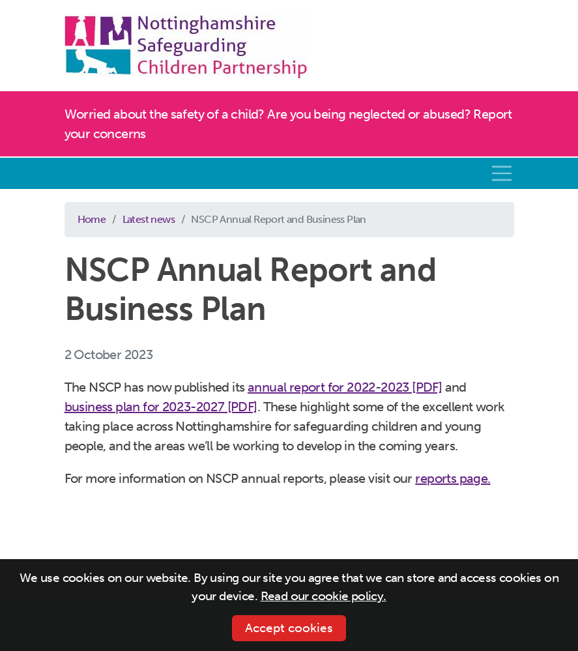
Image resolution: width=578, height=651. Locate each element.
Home (92, 219)
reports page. (452, 478)
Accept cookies (289, 627)
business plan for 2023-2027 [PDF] (161, 406)
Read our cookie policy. (323, 595)
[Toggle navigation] (502, 173)
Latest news (149, 219)
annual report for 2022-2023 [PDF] (345, 387)
